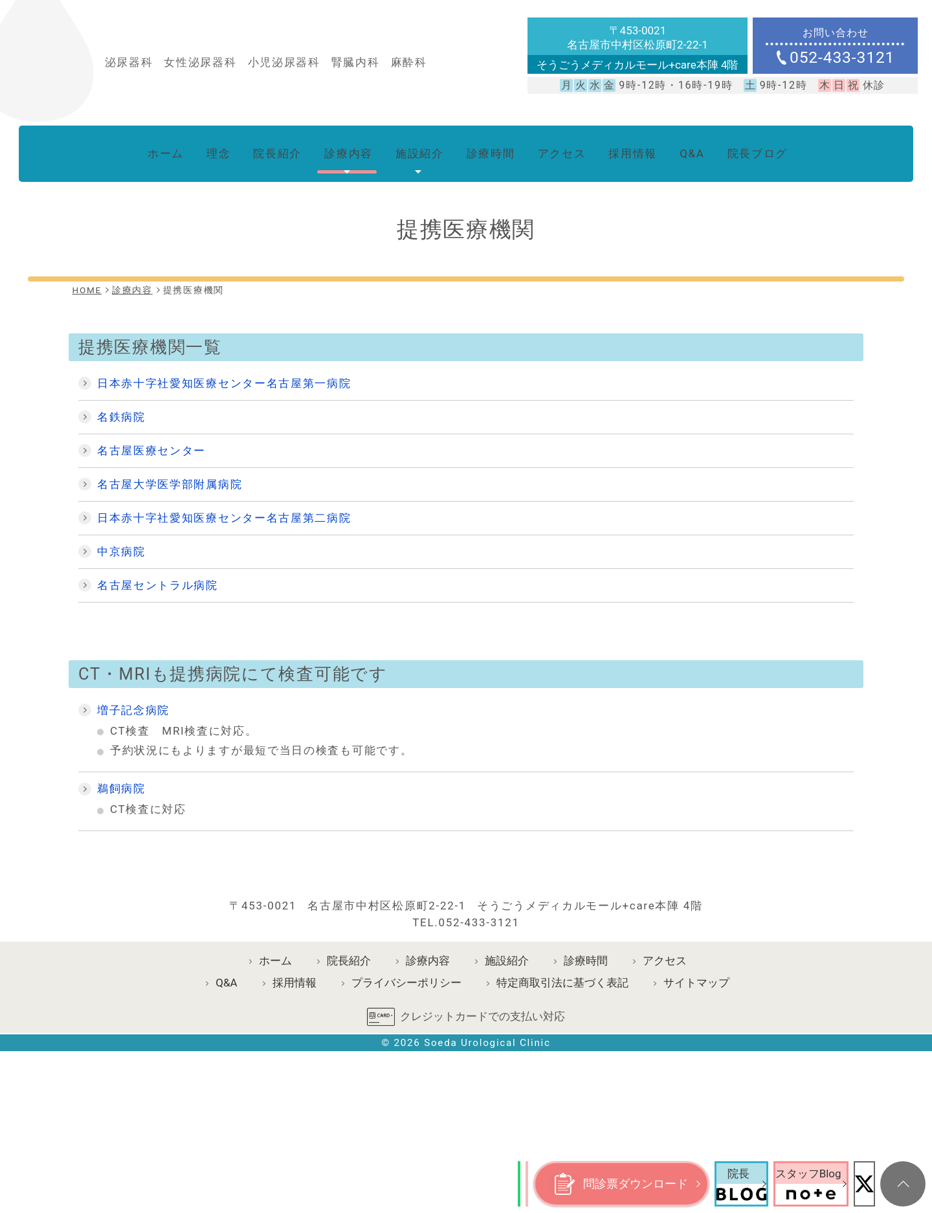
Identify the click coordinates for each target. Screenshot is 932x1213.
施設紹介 (414, 148)
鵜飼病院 (121, 778)
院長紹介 (262, 148)
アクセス (567, 148)
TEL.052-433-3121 (466, 1034)
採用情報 (642, 148)
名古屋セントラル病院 (157, 574)
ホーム (144, 148)
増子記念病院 (133, 699)
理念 (199, 148)
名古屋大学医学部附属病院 (169, 473)
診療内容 (339, 148)
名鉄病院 (121, 405)
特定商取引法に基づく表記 (562, 1095)
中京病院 (121, 540)
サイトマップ (696, 1095)
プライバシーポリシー (406, 1095)
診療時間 (490, 148)
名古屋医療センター (151, 439)
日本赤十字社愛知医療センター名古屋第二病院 (224, 506)
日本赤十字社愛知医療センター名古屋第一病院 (224, 372)
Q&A (705, 148)
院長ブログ (774, 148)
